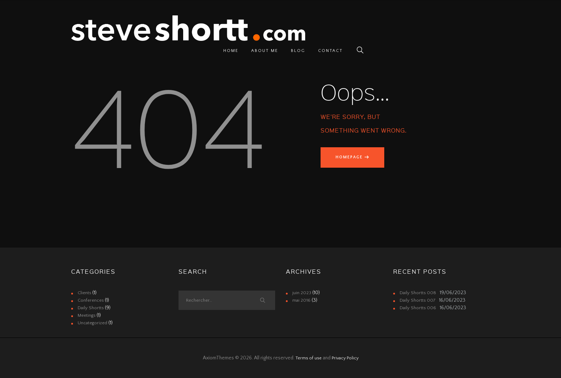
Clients (85, 293)
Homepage (351, 158)
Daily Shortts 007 (418, 300)
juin (302, 293)
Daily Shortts (91, 308)
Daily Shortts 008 (418, 293)
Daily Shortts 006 (418, 308)
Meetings (87, 315)
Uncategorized (93, 323)
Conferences (92, 300)
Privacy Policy (346, 358)
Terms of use (307, 358)
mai (301, 300)
